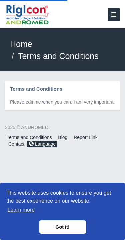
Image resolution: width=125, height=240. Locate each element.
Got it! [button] (62, 227)
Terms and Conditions (29, 137)
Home (21, 44)
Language (42, 144)
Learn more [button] (21, 210)
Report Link (86, 137)
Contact (16, 144)
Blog (62, 137)
